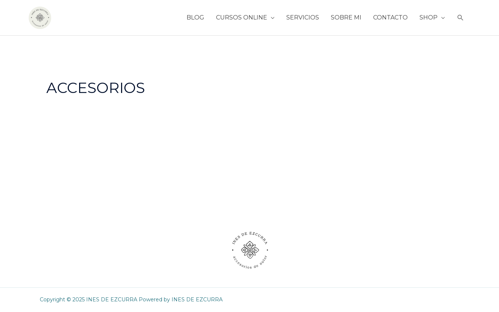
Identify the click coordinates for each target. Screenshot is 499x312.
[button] (460, 18)
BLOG (195, 17)
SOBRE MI (346, 17)
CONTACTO (390, 17)
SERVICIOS (302, 17)
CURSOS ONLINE (241, 17)
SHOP (429, 17)
